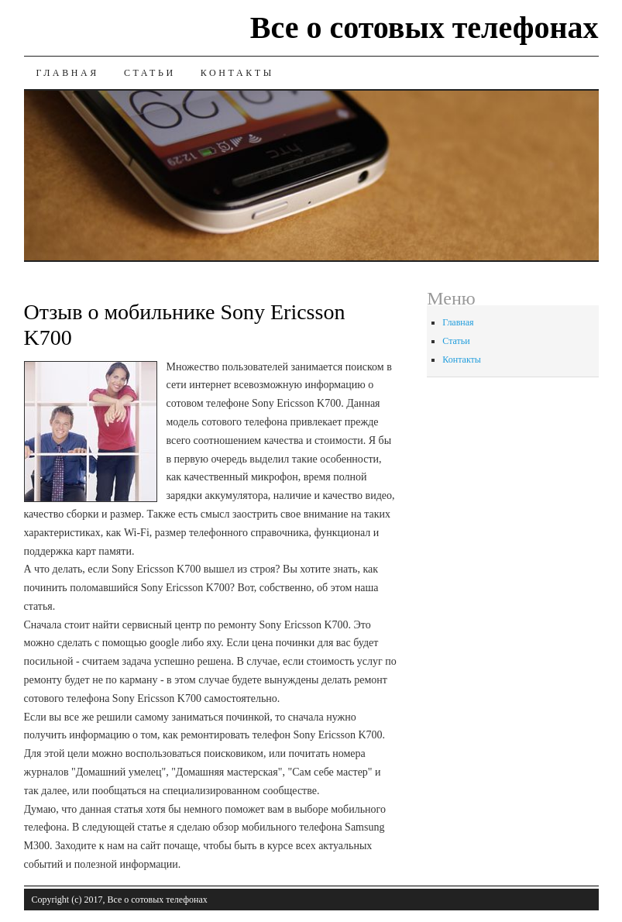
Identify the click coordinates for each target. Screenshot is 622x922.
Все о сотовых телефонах (424, 27)
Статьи (150, 72)
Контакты (237, 72)
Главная (67, 72)
